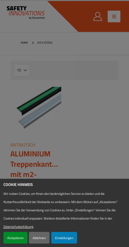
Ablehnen (39, 238)
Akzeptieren (15, 238)
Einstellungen (64, 238)
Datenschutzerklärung (18, 226)
